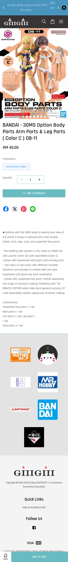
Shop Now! (32, 12)
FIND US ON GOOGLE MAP (34, 507)
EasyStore (40, 486)
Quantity (7, 177)
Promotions (9, 159)
